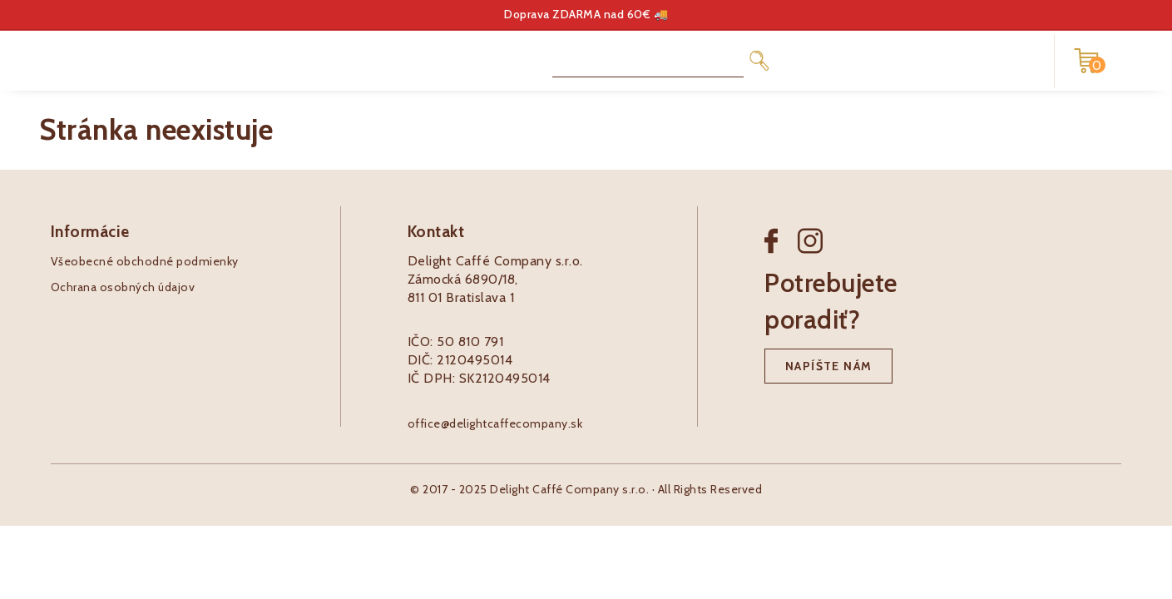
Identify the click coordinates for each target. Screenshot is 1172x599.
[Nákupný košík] (1086, 60)
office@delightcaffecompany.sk (495, 423)
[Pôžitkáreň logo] (108, 59)
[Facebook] (781, 254)
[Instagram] (810, 254)
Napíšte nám (828, 366)
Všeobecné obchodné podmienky (145, 261)
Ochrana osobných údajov (123, 287)
